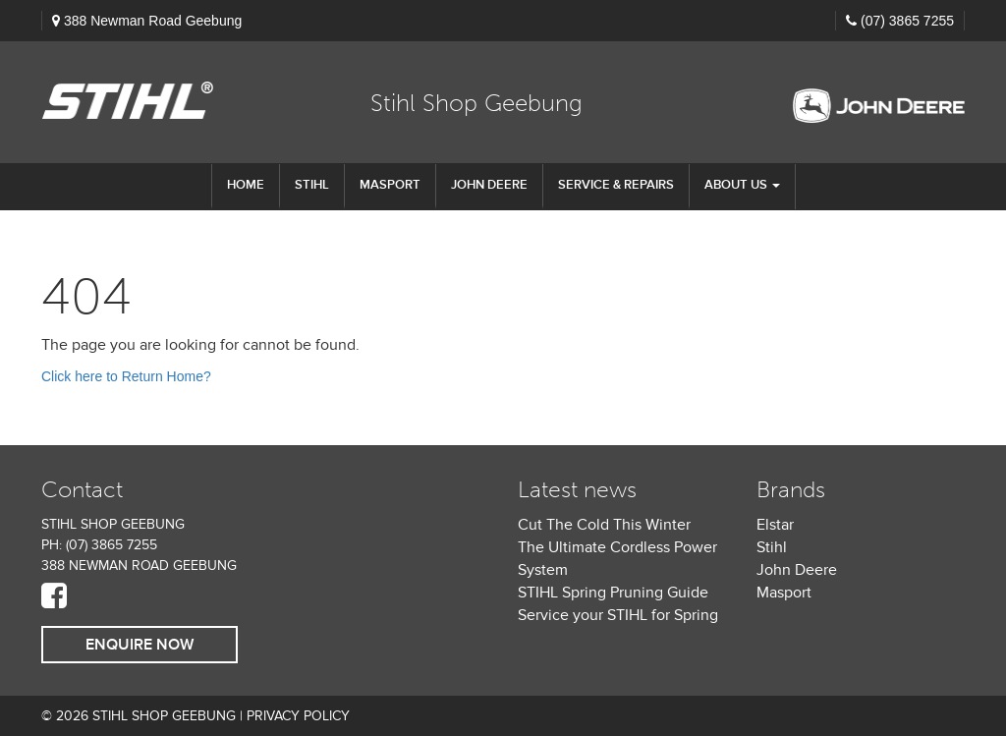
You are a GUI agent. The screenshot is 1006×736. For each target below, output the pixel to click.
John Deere (489, 185)
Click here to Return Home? (126, 376)
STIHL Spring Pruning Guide (613, 592)
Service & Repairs (616, 185)
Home (245, 185)
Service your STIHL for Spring (618, 615)
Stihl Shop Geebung (476, 102)
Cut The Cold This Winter (604, 525)
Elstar (775, 525)
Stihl (771, 547)
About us (742, 185)
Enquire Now (139, 644)
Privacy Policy (298, 716)
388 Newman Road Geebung (153, 20)
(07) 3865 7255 (907, 20)
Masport (390, 185)
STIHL (312, 185)
